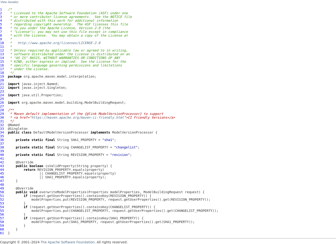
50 (2, 192)
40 (2, 155)
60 (2, 229)
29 (2, 114)
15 (2, 61)
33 (2, 129)
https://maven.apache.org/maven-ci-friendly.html (78, 117)
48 (2, 184)
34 (2, 132)
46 (2, 177)
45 (2, 173)
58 (2, 222)
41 (2, 158)
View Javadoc (9, 2)
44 (2, 170)
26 (2, 102)
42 (2, 162)
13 (2, 54)
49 (2, 188)
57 (2, 218)
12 (2, 50)
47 (2, 181)
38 (2, 147)
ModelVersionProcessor (133, 132)
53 (2, 203)
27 (2, 106)
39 (2, 151)
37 (2, 143)
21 (2, 84)
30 (2, 117)
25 (2, 99)
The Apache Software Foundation (67, 242)
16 (2, 65)
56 (2, 214)
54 (2, 207)
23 (2, 91)
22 (2, 87)
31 (2, 121)
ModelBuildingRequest (163, 192)
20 (2, 80)
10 (2, 43)
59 (2, 225)
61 (2, 233)
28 (2, 110)
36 (2, 140)
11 (2, 46)
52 (2, 199)
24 (2, 95)
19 (2, 76)
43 (2, 166)
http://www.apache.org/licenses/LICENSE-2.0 (59, 43)
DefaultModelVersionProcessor (60, 132)
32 (2, 125)
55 (2, 211)
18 (2, 73)
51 (2, 196)
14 (2, 58)
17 (2, 69)
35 (2, 136)
